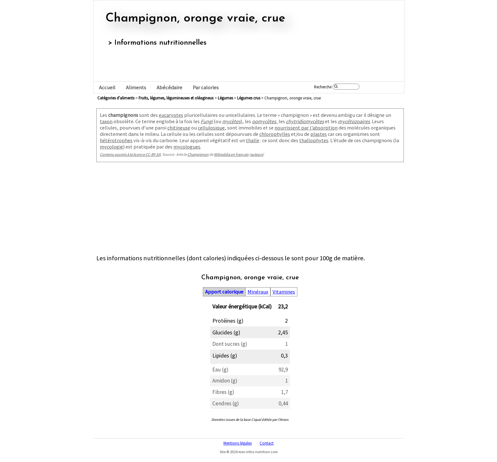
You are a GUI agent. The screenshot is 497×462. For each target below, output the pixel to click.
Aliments (136, 87)
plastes (318, 134)
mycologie (111, 146)
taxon (106, 121)
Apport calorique (224, 291)
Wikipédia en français (231, 154)
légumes (225, 97)
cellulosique (211, 127)
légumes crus (248, 97)
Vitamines (284, 291)
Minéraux (258, 291)
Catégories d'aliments (115, 97)
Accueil (107, 87)
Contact (267, 443)
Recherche (323, 86)
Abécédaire (169, 87)
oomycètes (264, 121)
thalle (252, 140)
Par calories (206, 87)
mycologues (186, 146)
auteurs (256, 154)
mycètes (231, 121)
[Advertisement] (250, 209)
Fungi (207, 121)
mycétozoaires (354, 121)
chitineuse (178, 127)
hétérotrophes (116, 140)
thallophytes (313, 140)
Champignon (198, 154)
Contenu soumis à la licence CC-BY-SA (130, 154)
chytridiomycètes (305, 121)
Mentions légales (237, 443)
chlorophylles (274, 134)
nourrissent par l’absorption (306, 127)
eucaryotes (171, 115)
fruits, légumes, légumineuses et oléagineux (176, 97)
